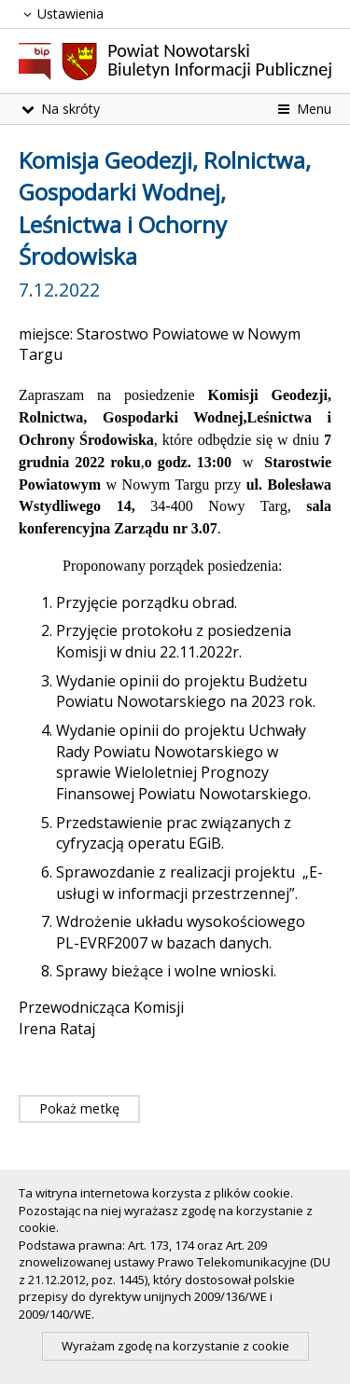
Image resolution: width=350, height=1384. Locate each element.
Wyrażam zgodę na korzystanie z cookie (175, 1345)
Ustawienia (61, 13)
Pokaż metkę (79, 1108)
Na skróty (59, 109)
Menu (302, 109)
